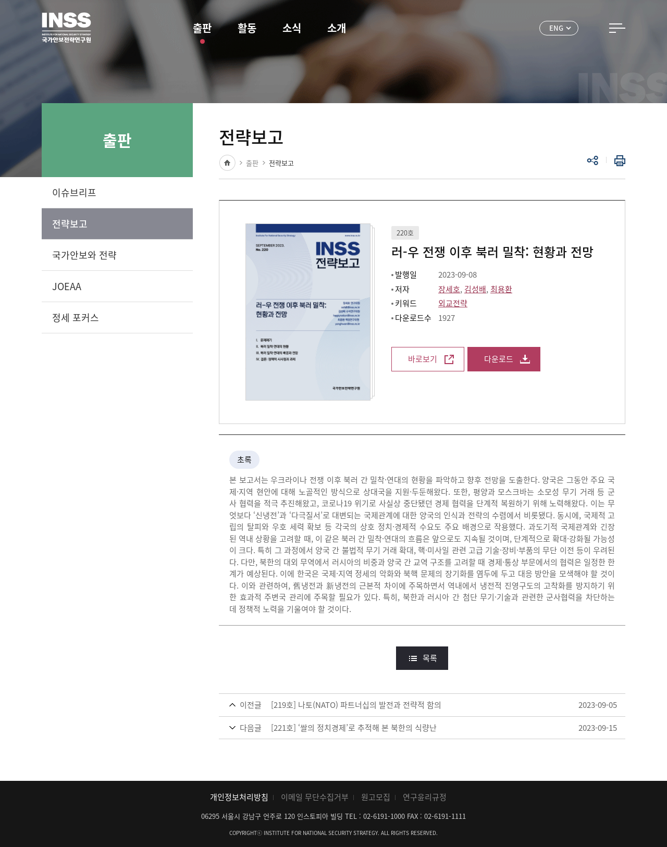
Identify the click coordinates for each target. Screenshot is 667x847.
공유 (592, 160)
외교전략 (452, 303)
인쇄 (617, 160)
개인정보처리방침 (239, 797)
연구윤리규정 (425, 797)
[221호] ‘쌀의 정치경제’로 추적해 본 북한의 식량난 (354, 727)
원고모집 (375, 797)
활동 (247, 27)
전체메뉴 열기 (617, 28)
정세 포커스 (75, 317)
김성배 (475, 289)
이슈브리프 (74, 192)
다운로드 (498, 359)
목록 (430, 658)
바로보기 (422, 359)
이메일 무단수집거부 (315, 797)
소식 (291, 27)
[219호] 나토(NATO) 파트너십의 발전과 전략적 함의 (356, 705)
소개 (336, 27)
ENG (556, 28)
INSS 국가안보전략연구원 (66, 28)
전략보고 (70, 224)
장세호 (449, 289)
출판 (202, 27)
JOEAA (66, 286)
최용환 (501, 289)
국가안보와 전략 (84, 255)
